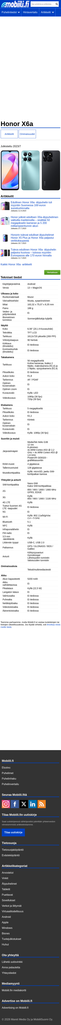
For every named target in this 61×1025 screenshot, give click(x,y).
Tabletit (6, 889)
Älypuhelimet (9, 883)
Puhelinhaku (9, 778)
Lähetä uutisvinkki (12, 962)
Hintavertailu (30, 12)
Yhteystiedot (9, 973)
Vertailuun (52, 272)
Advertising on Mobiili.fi (15, 1007)
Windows (7, 928)
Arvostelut (7, 872)
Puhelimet (7, 773)
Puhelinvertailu (10, 784)
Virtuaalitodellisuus (12, 911)
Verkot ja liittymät (11, 905)
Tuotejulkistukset (11, 939)
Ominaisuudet (27, 134)
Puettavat (7, 894)
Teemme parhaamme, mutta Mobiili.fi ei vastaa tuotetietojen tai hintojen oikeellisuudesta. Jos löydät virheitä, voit (30, 623)
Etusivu (6, 767)
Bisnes (6, 933)
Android (6, 916)
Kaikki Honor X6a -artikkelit (16, 264)
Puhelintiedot (11, 12)
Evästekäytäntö (11, 855)
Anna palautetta (11, 967)
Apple (5, 922)
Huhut (5, 944)
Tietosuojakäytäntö (13, 849)
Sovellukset (8, 900)
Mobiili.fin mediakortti (14, 990)
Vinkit (5, 878)
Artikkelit (47, 12)
